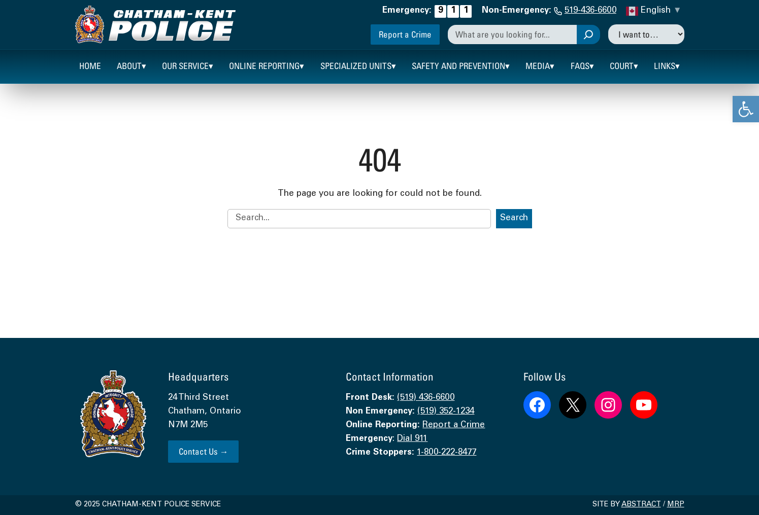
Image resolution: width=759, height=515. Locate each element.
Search (514, 218)
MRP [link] (675, 504)
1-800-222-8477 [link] (446, 453)
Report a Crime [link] (405, 34)
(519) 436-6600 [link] (425, 398)
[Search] (588, 34)
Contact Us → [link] (203, 451)
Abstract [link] (641, 504)
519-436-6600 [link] (590, 11)
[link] (746, 109)
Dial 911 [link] (412, 439)
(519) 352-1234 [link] (445, 411)
